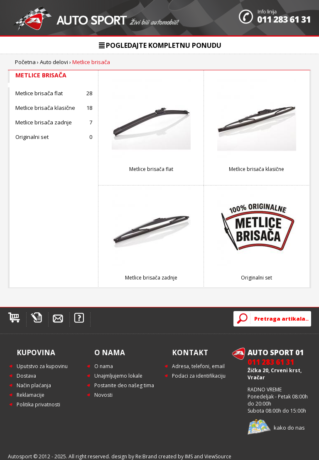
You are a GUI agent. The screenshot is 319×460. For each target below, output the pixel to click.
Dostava (26, 375)
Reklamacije (30, 394)
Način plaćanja (34, 385)
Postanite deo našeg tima (124, 385)
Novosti (103, 394)
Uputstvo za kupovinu (42, 366)
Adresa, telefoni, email (198, 366)
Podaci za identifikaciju (199, 375)
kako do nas (289, 427)
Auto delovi (54, 62)
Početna (25, 62)
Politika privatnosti (38, 404)
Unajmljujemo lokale (118, 375)
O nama (103, 366)
